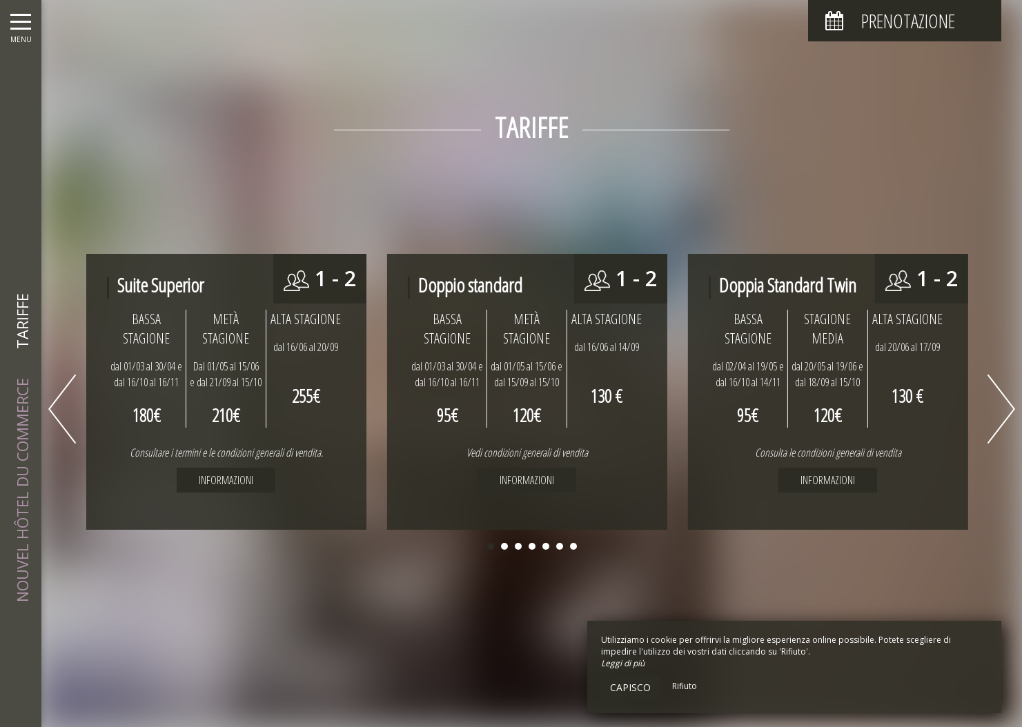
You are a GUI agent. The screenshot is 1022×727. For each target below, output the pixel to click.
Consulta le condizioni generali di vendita (828, 452)
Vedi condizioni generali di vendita (527, 452)
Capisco (630, 687)
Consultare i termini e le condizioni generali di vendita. (226, 452)
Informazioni (527, 480)
